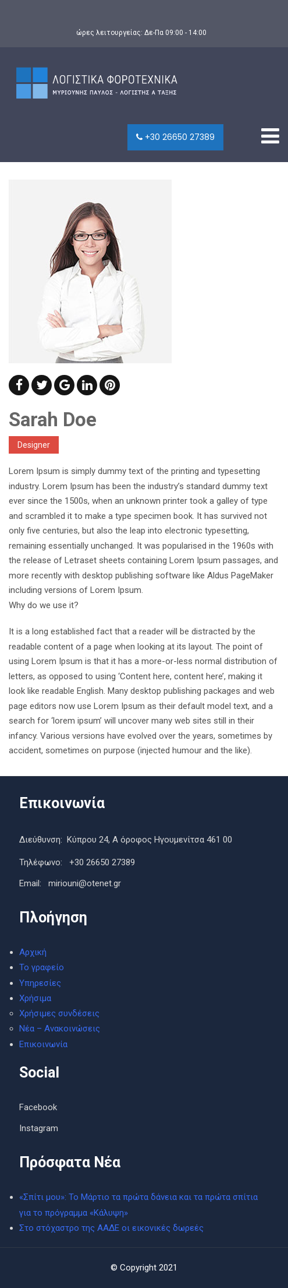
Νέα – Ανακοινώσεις (59, 1028)
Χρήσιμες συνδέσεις (59, 1013)
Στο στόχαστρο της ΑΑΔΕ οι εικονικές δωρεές (111, 1228)
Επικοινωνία (43, 1044)
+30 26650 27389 (175, 137)
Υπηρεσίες (40, 983)
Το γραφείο (41, 967)
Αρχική (33, 952)
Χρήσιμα (35, 998)
